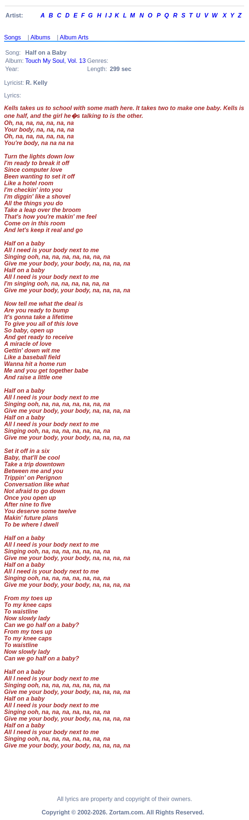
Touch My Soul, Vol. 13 (55, 61)
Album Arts (74, 37)
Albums (40, 37)
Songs (12, 37)
